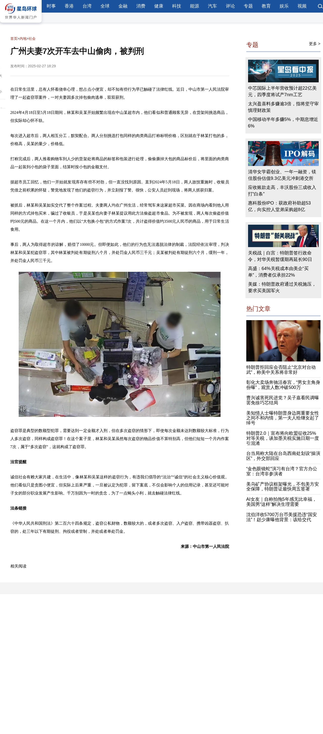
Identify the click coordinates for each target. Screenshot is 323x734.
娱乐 (284, 6)
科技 (176, 6)
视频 (302, 6)
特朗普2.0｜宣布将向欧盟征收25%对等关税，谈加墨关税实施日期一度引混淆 (282, 438)
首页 (13, 39)
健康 (158, 6)
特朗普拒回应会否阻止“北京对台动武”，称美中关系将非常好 (281, 370)
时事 (51, 6)
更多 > (314, 44)
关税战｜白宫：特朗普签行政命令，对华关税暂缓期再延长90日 (280, 256)
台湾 (87, 6)
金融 (122, 6)
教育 (266, 6)
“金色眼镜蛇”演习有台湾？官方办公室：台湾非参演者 (281, 471)
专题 (248, 6)
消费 (140, 6)
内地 (22, 39)
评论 (230, 6)
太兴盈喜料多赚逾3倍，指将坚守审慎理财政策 (283, 107)
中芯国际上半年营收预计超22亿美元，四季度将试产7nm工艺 (282, 91)
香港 (69, 6)
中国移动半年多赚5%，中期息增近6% (283, 122)
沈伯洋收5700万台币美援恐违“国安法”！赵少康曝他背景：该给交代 (281, 517)
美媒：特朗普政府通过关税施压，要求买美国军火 (282, 287)
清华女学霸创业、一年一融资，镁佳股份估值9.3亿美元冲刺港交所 (282, 175)
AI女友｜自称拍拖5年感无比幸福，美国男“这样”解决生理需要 (281, 502)
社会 (32, 39)
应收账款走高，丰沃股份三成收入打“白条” (282, 190)
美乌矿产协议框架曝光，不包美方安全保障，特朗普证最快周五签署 (282, 487)
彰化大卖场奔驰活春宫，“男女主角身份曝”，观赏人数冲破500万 (283, 385)
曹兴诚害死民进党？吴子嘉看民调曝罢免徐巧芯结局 (282, 400)
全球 (105, 6)
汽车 (212, 6)
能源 (194, 6)
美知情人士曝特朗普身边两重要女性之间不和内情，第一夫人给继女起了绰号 (282, 418)
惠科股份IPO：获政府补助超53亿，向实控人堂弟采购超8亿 (279, 206)
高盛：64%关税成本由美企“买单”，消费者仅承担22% (278, 272)
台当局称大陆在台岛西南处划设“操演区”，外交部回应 (283, 456)
